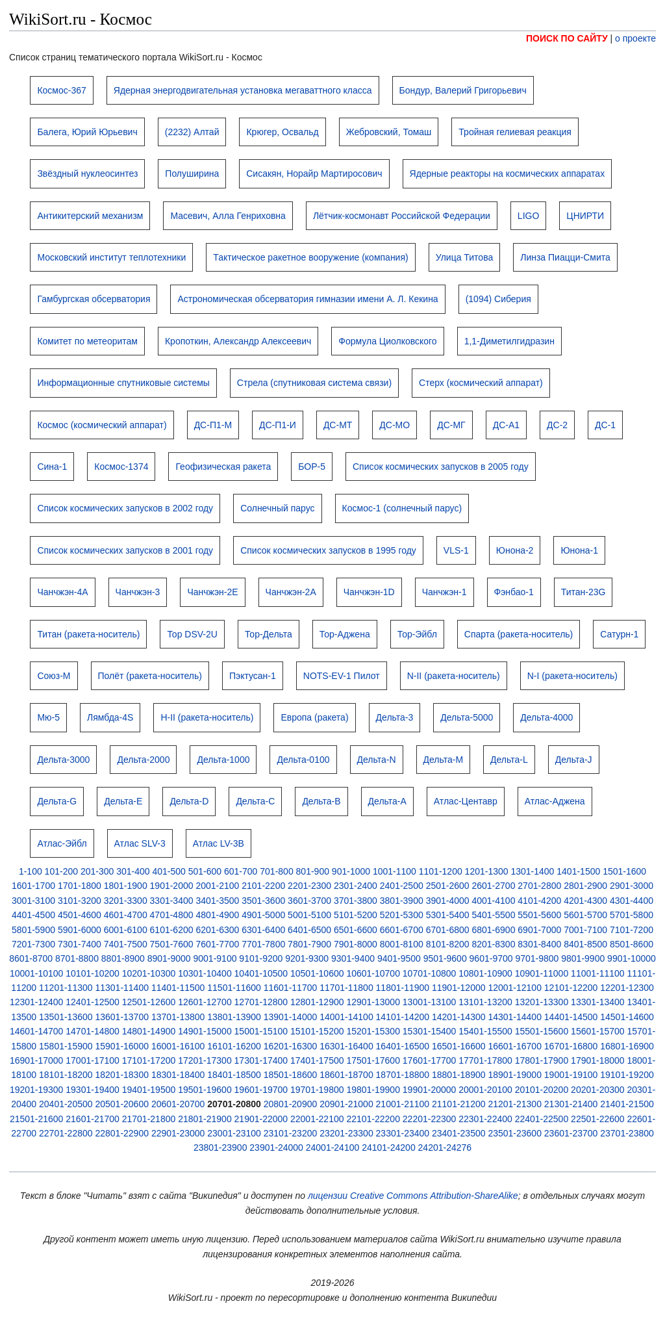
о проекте (635, 38)
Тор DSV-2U (192, 634)
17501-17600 (373, 1060)
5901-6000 (79, 930)
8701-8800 (77, 958)
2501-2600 (448, 885)
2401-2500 (401, 885)
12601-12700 (205, 1002)
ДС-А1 (506, 425)
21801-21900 (205, 1119)
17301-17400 (261, 1060)
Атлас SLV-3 (140, 843)
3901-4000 (448, 900)
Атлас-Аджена (555, 801)
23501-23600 (515, 1133)
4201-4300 (585, 900)
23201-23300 (346, 1133)
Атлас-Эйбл (61, 843)
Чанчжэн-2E (212, 592)
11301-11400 (122, 987)
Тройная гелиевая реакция (514, 132)
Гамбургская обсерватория (93, 299)
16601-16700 (515, 1046)
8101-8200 (448, 944)
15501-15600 (542, 1031)
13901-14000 (291, 1017)
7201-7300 (33, 944)
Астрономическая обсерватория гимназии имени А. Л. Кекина (307, 299)
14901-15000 (205, 1031)
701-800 (276, 871)
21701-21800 (149, 1119)
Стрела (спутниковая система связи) (314, 383)
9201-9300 (307, 958)
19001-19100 (571, 1075)
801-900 (312, 871)
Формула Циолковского (387, 341)
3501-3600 (263, 900)
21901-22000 (261, 1119)
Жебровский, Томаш (389, 132)
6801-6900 (493, 930)
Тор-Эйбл (417, 634)
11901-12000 (459, 987)
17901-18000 (598, 1060)
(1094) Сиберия (498, 299)
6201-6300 (217, 930)
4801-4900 (217, 915)
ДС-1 (605, 425)
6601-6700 (401, 930)
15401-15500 (485, 1031)
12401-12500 (92, 1002)
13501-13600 (66, 1017)
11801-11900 (403, 987)
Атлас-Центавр (465, 801)
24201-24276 (445, 1147)
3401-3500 (217, 900)
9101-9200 (260, 958)
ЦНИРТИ (585, 216)
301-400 (132, 871)
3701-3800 (355, 900)
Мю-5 (48, 717)
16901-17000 (37, 1060)
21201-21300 (515, 1104)
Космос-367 (61, 90)
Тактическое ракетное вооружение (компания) (310, 257)
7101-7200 (631, 930)
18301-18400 (178, 1075)
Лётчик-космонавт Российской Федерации (401, 216)
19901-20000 (430, 1089)
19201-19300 (37, 1089)
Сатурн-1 (619, 634)
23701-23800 (627, 1133)
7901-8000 (355, 944)
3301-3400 (172, 900)
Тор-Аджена (345, 634)
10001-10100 (37, 973)
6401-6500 (309, 930)
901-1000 (351, 871)
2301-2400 (355, 885)
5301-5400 (448, 915)
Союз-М (53, 676)
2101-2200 (263, 885)
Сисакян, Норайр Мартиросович (314, 173)
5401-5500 (493, 915)
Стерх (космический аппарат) (481, 383)
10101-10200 (92, 973)
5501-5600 (539, 915)
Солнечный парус (277, 508)
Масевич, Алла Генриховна (227, 216)
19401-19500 (149, 1089)
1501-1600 (624, 871)
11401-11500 (178, 987)
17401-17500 (317, 1060)
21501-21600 (37, 1119)
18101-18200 (66, 1075)
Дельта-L (509, 759)
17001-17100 (92, 1060)
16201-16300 (291, 1046)
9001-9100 (215, 958)
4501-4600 (79, 915)
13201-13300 (542, 1002)
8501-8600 (631, 944)
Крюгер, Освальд (282, 132)
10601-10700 (373, 973)
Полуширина (192, 173)
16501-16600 (459, 1046)
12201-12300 (627, 987)
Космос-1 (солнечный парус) (402, 508)
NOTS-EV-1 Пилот (341, 676)
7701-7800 (263, 944)
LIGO (528, 216)
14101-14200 (403, 1017)
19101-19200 (627, 1075)
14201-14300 (459, 1017)
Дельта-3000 (63, 759)
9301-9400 (353, 958)
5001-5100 (309, 915)
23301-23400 (403, 1133)
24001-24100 (333, 1147)
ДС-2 (557, 425)
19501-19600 (205, 1089)
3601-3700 (309, 900)
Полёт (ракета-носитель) (150, 676)
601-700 (240, 871)
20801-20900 (291, 1104)
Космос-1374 (121, 466)
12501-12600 (149, 1002)
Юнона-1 (579, 550)
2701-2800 (539, 885)
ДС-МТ (337, 425)
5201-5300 (401, 915)
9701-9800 (536, 958)
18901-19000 (515, 1075)
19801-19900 (373, 1089)
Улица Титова (465, 257)
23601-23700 (571, 1133)
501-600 (204, 871)
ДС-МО (394, 425)
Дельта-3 (395, 717)
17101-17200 (149, 1060)
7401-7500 (125, 944)
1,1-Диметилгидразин (509, 341)
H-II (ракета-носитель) (206, 717)
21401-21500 (627, 1104)
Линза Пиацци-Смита (565, 257)
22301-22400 (485, 1119)
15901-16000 (122, 1046)
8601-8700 (31, 958)
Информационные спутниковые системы (123, 383)
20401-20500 (66, 1104)
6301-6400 (263, 930)
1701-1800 (79, 885)
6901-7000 (539, 930)
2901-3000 (631, 885)
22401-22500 (542, 1119)
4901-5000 (263, 915)
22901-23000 (178, 1133)
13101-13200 (485, 1002)
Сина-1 (52, 466)
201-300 (97, 871)
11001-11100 (598, 973)
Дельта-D (188, 801)
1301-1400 (532, 871)
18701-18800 (403, 1075)
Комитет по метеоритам (87, 341)
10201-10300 (149, 973)
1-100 (30, 871)
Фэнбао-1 (514, 592)
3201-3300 (125, 900)
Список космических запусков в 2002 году (125, 508)
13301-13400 (598, 1002)
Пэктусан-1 (252, 676)
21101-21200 (459, 1104)
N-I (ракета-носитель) (572, 676)
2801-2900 (585, 885)
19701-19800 (317, 1089)
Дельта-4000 (546, 717)
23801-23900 (220, 1147)
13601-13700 (122, 1017)
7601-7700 (217, 944)
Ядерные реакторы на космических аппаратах (507, 173)
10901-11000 (542, 973)
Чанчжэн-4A (62, 592)
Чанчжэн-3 (138, 592)
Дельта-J (573, 759)
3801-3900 (401, 900)
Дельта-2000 (143, 759)
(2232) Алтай (192, 132)
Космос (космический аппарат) (101, 425)
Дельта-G (57, 801)
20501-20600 (122, 1104)
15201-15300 (373, 1031)
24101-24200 (389, 1147)
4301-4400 (631, 900)
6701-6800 (448, 930)
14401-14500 (571, 1017)
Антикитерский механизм (90, 216)
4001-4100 (493, 900)
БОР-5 (311, 466)
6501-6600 (355, 930)
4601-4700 (125, 915)
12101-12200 (571, 987)
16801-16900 (627, 1046)
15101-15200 (317, 1031)
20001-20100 (485, 1089)
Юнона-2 (515, 550)
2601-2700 (493, 885)
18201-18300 (122, 1075)
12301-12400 (37, 1002)
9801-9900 (583, 958)
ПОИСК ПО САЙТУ (567, 38)
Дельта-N (376, 759)
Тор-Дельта (268, 634)
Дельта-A (387, 801)
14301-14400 (515, 1017)
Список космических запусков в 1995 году (328, 550)
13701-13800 (178, 1017)
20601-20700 (178, 1104)
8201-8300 (493, 944)
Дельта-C (255, 801)
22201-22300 (430, 1119)
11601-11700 (291, 987)
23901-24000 (276, 1147)
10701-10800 (430, 973)
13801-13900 (234, 1017)
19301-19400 (92, 1089)
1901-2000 (172, 885)
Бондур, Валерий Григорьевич (463, 90)
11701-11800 (346, 987)
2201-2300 (309, 885)
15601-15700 (598, 1031)
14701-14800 (92, 1031)
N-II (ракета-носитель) (453, 676)
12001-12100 (515, 987)
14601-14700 (37, 1031)
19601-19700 (261, 1089)
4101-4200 (539, 900)
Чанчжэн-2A (291, 592)
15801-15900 (66, 1046)
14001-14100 (346, 1017)
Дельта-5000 (466, 717)
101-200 (61, 871)
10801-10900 (485, 973)
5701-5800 (631, 915)
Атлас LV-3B (218, 843)
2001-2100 (217, 885)
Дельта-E (123, 801)
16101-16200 (234, 1046)
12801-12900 (317, 1002)
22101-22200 (373, 1119)
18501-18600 (291, 1075)
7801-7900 (309, 944)
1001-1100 (394, 871)
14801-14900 (149, 1031)
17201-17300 (205, 1060)
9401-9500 (399, 958)
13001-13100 (430, 1002)
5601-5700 (585, 915)
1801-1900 (125, 885)
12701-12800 (261, 1002)
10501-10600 (317, 973)
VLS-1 (456, 550)
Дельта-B (321, 801)
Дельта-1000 (223, 759)
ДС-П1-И (277, 425)
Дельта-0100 (303, 759)
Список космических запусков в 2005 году (441, 466)
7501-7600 (172, 944)
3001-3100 (33, 900)
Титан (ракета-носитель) (88, 634)
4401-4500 (33, 915)
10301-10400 (205, 973)
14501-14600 (627, 1017)
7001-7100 (585, 930)
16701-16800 (571, 1046)
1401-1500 (578, 871)
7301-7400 (79, 944)
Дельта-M (443, 759)
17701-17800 (485, 1060)
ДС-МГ (451, 425)
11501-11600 (234, 987)
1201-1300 (486, 871)
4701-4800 (172, 915)
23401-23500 (459, 1133)
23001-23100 (234, 1133)
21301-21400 (571, 1104)
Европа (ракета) (314, 717)
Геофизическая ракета (223, 466)
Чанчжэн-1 (444, 592)
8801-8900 (123, 958)
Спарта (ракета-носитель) (518, 634)
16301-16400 (346, 1046)
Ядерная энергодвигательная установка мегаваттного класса (243, 90)
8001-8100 (401, 944)
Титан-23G (583, 592)
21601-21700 (92, 1119)
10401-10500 (261, 973)
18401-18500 (234, 1075)
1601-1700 (33, 885)
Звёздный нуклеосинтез (87, 173)
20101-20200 (542, 1089)
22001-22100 (317, 1119)
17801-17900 (542, 1060)
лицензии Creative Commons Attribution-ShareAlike (413, 1195)
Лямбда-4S (110, 717)
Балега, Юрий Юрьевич (87, 132)
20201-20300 (598, 1089)
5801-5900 (33, 930)
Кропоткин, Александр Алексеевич (238, 341)
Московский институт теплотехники (111, 257)
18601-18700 (346, 1075)
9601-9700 (491, 958)
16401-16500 (403, 1046)
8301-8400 (539, 944)
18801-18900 (459, 1075)
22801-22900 (122, 1133)
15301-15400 (430, 1031)
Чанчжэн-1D (369, 592)
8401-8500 (585, 944)
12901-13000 (373, 1002)
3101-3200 (79, 900)
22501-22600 (598, 1119)
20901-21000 (346, 1104)
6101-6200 (172, 930)
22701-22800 (66, 1133)
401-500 (168, 871)
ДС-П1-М (213, 425)
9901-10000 (631, 958)
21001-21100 (403, 1104)
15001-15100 (261, 1031)
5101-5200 (355, 915)
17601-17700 (430, 1060)
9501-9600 (445, 958)
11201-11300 (66, 987)
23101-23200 (291, 1133)
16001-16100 (178, 1046)
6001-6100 (125, 930)
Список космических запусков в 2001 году (125, 550)
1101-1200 (440, 871)
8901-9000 (169, 958)
